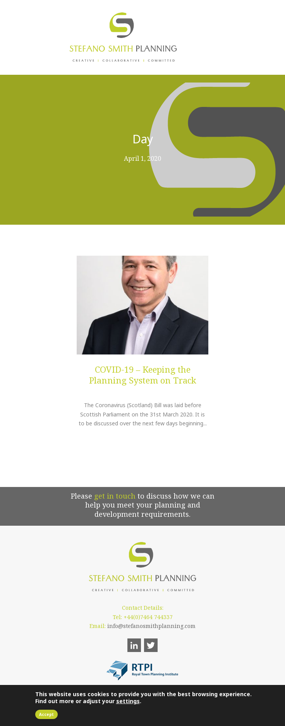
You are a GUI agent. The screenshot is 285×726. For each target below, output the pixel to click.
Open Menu (207, 37)
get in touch (115, 496)
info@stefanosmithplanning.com (151, 626)
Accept (46, 714)
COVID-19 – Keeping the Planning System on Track (142, 374)
